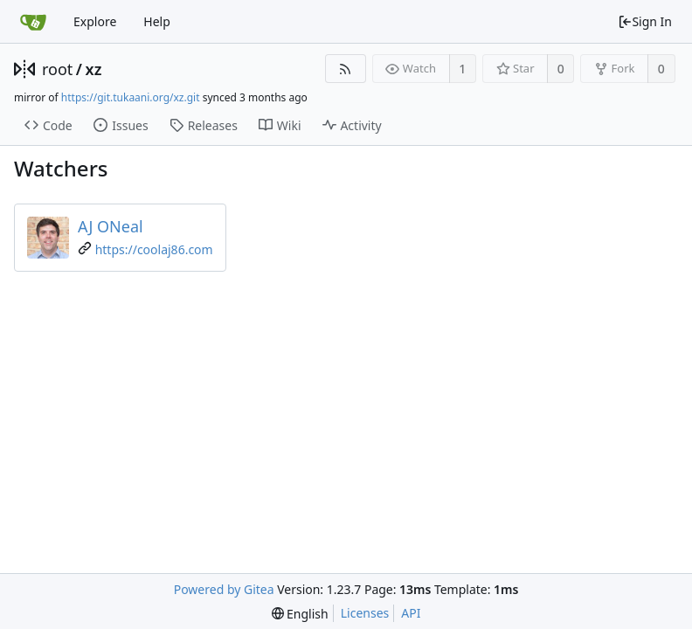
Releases (204, 125)
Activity (352, 125)
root (57, 69)
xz (94, 69)
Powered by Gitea (224, 589)
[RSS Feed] (345, 68)
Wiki (280, 125)
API (410, 613)
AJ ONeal (110, 226)
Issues (120, 125)
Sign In (645, 21)
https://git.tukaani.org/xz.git (130, 97)
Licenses (365, 613)
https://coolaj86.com (154, 249)
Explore (94, 21)
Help (156, 21)
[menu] (300, 613)
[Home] (33, 22)
